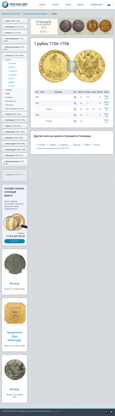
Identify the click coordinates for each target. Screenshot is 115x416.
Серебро (7, 90)
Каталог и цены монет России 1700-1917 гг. (54, 148)
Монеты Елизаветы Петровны (35, 14)
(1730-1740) (13, 39)
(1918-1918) (13, 162)
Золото (7, 60)
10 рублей (12, 63)
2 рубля (11, 78)
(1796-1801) (12, 126)
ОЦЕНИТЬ (14, 241)
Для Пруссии (9, 101)
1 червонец (12, 75)
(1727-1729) (11, 33)
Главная (42, 5)
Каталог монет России (11, 14)
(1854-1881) (14, 143)
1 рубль (11, 82)
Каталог (55, 5)
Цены (106, 96)
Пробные (8, 97)
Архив (68, 5)
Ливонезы (8, 105)
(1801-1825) (14, 132)
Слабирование (96, 5)
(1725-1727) (13, 27)
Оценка (80, 5)
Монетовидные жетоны (13, 109)
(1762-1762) (12, 114)
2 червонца (12, 71)
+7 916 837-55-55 (15, 236)
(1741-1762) (13, 55)
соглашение (56, 411)
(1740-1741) (14, 48)
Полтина (11, 86)
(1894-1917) (13, 155)
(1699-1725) (11, 21)
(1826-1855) (13, 138)
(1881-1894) (14, 149)
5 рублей (11, 67)
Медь (6, 94)
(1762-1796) (14, 120)
